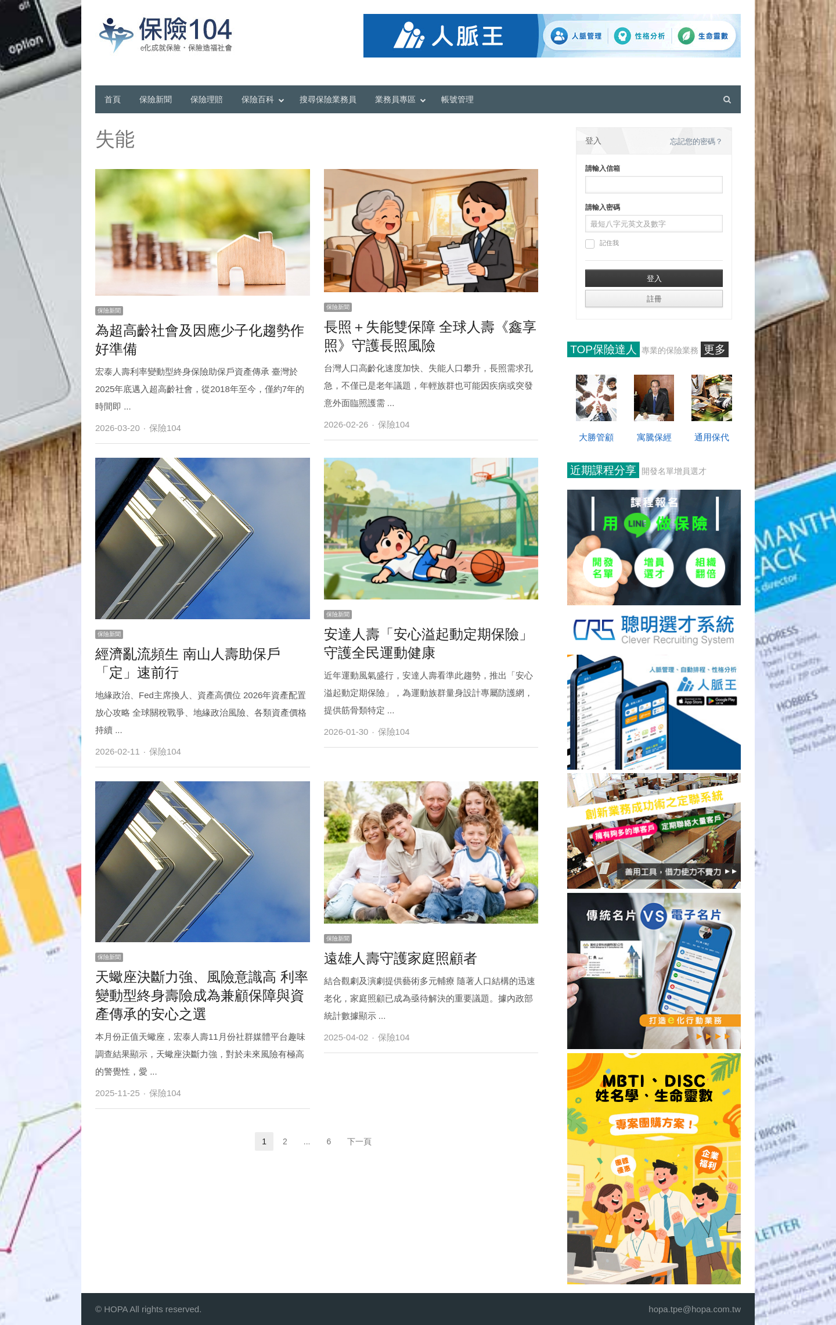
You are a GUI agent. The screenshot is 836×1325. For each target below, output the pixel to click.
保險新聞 (155, 99)
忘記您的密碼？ (696, 141)
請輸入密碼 (602, 207)
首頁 (113, 99)
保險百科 (258, 99)
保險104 (165, 428)
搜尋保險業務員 (328, 99)
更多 (715, 349)
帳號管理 (457, 99)
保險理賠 (206, 99)
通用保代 (711, 437)
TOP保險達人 (603, 349)
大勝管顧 (596, 437)
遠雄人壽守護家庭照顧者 (400, 958)
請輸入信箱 (602, 168)
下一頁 (359, 1141)
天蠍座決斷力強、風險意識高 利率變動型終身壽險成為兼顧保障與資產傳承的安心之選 (201, 995)
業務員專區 (395, 99)
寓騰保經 (654, 437)
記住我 (602, 244)
